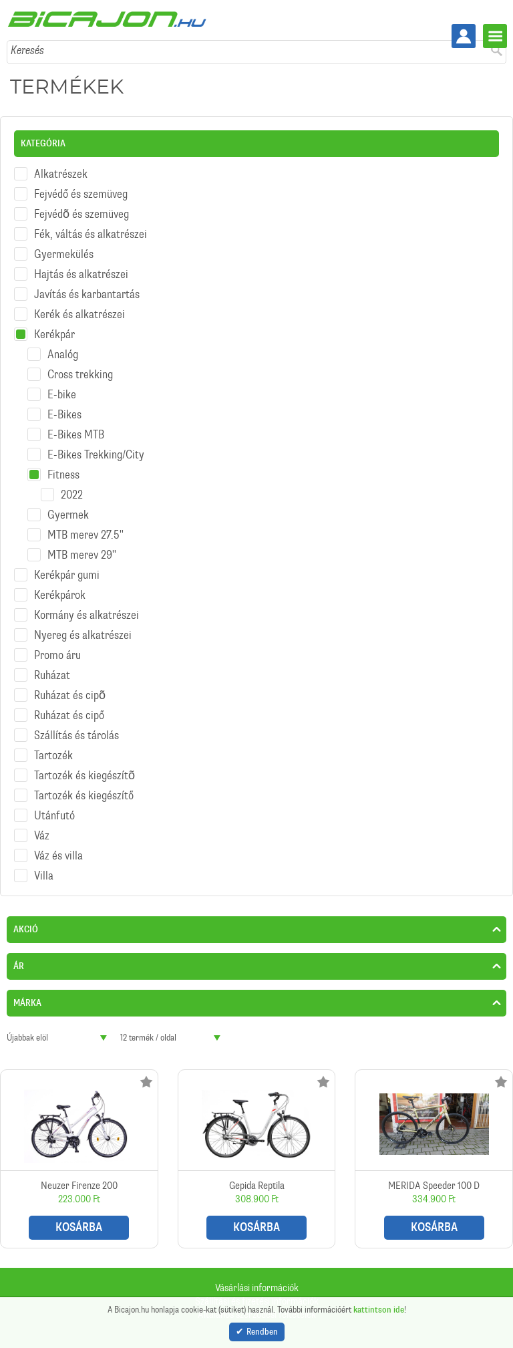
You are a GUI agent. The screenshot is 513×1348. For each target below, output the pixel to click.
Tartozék (53, 755)
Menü (495, 36)
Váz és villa (58, 855)
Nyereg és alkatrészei (83, 635)
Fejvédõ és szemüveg (81, 214)
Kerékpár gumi (67, 574)
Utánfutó (54, 815)
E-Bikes (64, 414)
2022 (72, 494)
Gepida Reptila (256, 1159)
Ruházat (52, 675)
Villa (43, 875)
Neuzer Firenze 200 (79, 1159)
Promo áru (57, 655)
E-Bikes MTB (75, 434)
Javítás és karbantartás (87, 294)
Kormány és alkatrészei (86, 615)
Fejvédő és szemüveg (81, 193)
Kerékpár (54, 334)
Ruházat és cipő (69, 715)
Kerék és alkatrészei (79, 314)
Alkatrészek (61, 173)
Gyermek (68, 514)
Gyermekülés (64, 254)
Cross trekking (80, 374)
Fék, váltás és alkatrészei (90, 234)
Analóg (62, 354)
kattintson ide (378, 1309)
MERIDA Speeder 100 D (433, 1159)
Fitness (63, 474)
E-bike (61, 394)
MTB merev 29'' (81, 554)
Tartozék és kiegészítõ (84, 775)
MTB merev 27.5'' (85, 534)
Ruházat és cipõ (70, 695)
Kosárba (78, 1227)
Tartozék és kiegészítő (84, 795)
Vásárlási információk (257, 1288)
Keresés (27, 50)
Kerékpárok (60, 594)
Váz (41, 835)
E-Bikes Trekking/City (95, 454)
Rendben (262, 1331)
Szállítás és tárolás (76, 735)
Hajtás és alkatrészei (81, 274)
